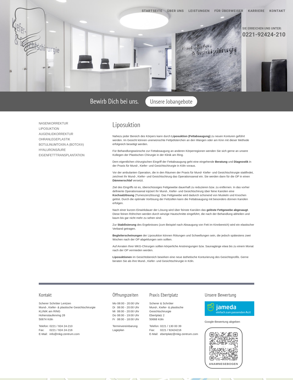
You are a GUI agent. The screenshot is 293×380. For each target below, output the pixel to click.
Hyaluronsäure (52, 150)
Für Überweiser (228, 11)
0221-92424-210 (263, 34)
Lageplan (118, 330)
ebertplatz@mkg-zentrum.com (179, 334)
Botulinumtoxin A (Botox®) (61, 144)
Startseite (152, 11)
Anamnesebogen (223, 348)
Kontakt (277, 11)
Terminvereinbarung (125, 326)
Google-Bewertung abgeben (222, 321)
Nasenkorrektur (53, 123)
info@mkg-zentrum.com (65, 334)
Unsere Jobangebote (171, 101)
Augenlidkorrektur (56, 134)
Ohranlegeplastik (54, 139)
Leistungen (199, 11)
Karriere (256, 11)
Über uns (175, 11)
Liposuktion (49, 128)
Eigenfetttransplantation (61, 155)
